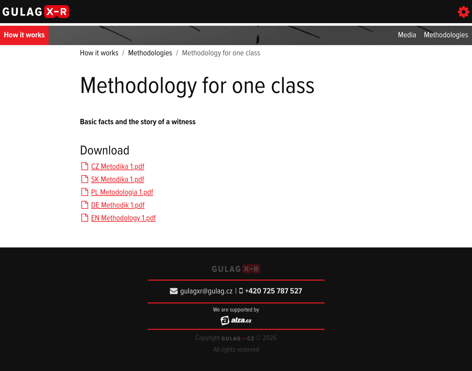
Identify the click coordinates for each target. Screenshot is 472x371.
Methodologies (446, 35)
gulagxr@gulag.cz (201, 291)
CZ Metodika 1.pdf (112, 167)
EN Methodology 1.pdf (118, 218)
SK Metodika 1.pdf (112, 179)
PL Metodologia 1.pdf (116, 192)
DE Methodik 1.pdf (112, 205)
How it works (24, 35)
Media (407, 35)
